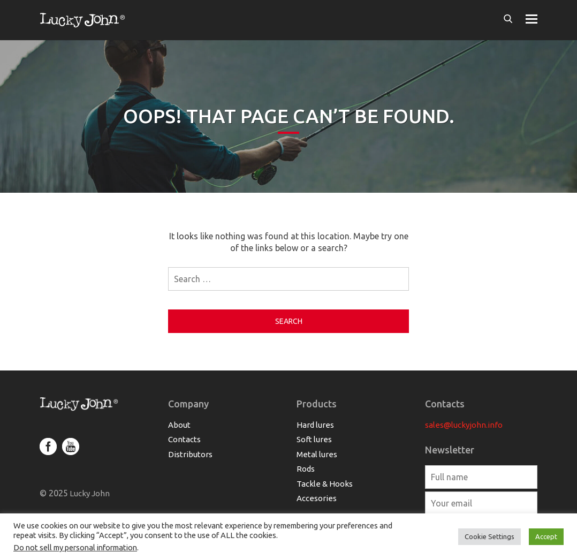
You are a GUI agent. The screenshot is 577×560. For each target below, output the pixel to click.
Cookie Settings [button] (489, 536)
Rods (306, 468)
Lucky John (89, 493)
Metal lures (317, 454)
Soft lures (314, 439)
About (179, 424)
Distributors (190, 454)
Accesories (317, 498)
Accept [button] (546, 536)
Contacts (184, 439)
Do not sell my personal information (75, 547)
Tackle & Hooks (325, 483)
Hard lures (315, 424)
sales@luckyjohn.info (464, 424)
